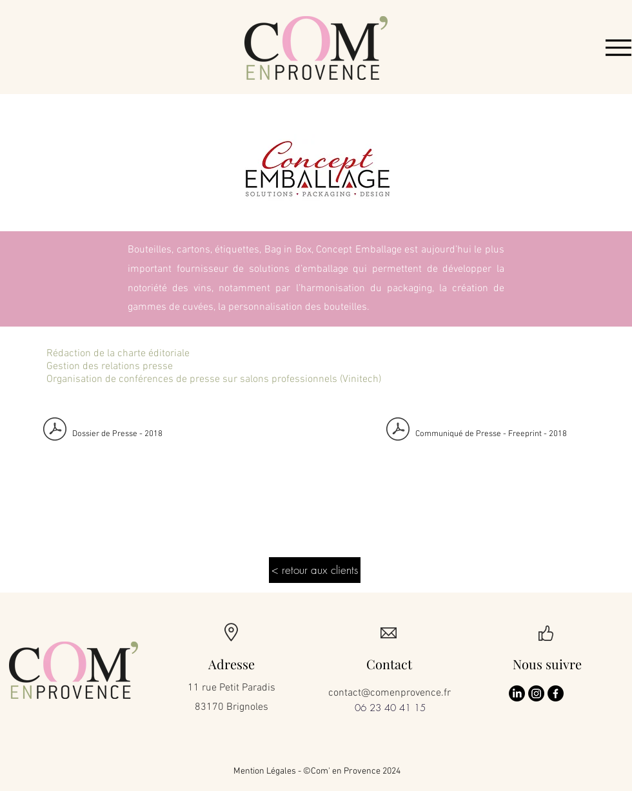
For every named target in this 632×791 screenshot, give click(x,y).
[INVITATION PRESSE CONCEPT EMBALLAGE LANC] (397, 430)
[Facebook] (556, 693)
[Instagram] (536, 693)
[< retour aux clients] (314, 570)
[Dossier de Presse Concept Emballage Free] (54, 430)
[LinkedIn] (517, 693)
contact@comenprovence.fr (389, 693)
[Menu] (618, 48)
